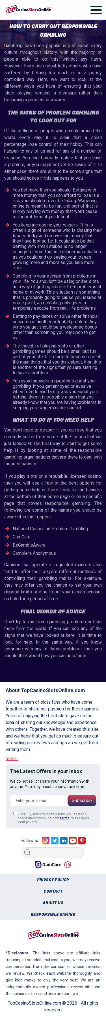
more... (12, 758)
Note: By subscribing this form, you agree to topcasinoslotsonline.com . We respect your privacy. (51, 818)
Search (29, 845)
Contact (53, 891)
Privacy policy (53, 880)
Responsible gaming (53, 914)
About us (53, 903)
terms (65, 818)
